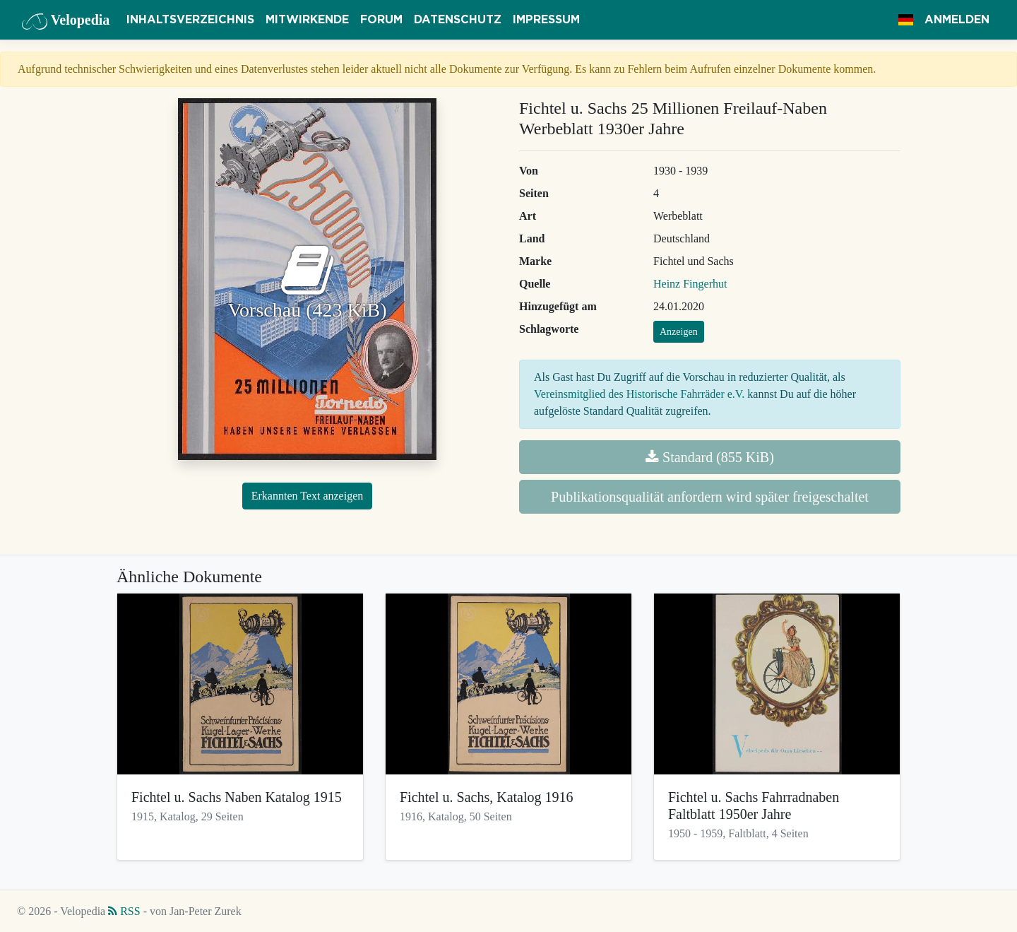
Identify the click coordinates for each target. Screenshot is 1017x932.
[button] (906, 20)
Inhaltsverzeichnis (190, 19)
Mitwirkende (307, 19)
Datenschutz (457, 19)
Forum (381, 19)
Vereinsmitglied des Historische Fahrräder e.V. (639, 394)
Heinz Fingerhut (690, 284)
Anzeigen (679, 331)
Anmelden (956, 19)
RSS (124, 911)
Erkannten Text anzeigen (307, 496)
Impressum (546, 19)
